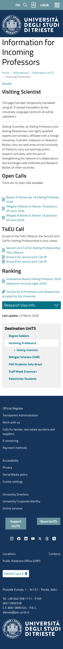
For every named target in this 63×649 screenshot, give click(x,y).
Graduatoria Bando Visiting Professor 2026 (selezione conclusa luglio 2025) (33, 281)
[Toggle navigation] (57, 5)
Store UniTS (48, 521)
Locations (9, 554)
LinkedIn (26, 538)
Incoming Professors (22, 343)
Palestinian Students (22, 378)
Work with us (11, 422)
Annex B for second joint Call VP (26, 261)
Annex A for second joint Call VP (26, 257)
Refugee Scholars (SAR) (24, 357)
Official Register (13, 408)
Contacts (54, 554)
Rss (54, 538)
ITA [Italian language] (18, 5)
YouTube (33, 538)
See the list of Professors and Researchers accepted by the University (31, 293)
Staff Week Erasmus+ (23, 371)
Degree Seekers (19, 336)
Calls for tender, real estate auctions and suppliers (29, 431)
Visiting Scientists (27, 350)
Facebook (19, 538)
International (20, 73)
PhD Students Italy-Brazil (25, 364)
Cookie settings (13, 481)
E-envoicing (10, 440)
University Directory (16, 494)
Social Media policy (15, 474)
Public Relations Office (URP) (21, 561)
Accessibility (11, 460)
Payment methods (15, 447)
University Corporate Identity (21, 501)
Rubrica (33, 5)
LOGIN (44, 5)
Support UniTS (15, 523)
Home (5, 73)
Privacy (7, 467)
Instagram (12, 538)
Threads (47, 538)
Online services (12, 508)
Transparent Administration (20, 415)
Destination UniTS (43, 73)
